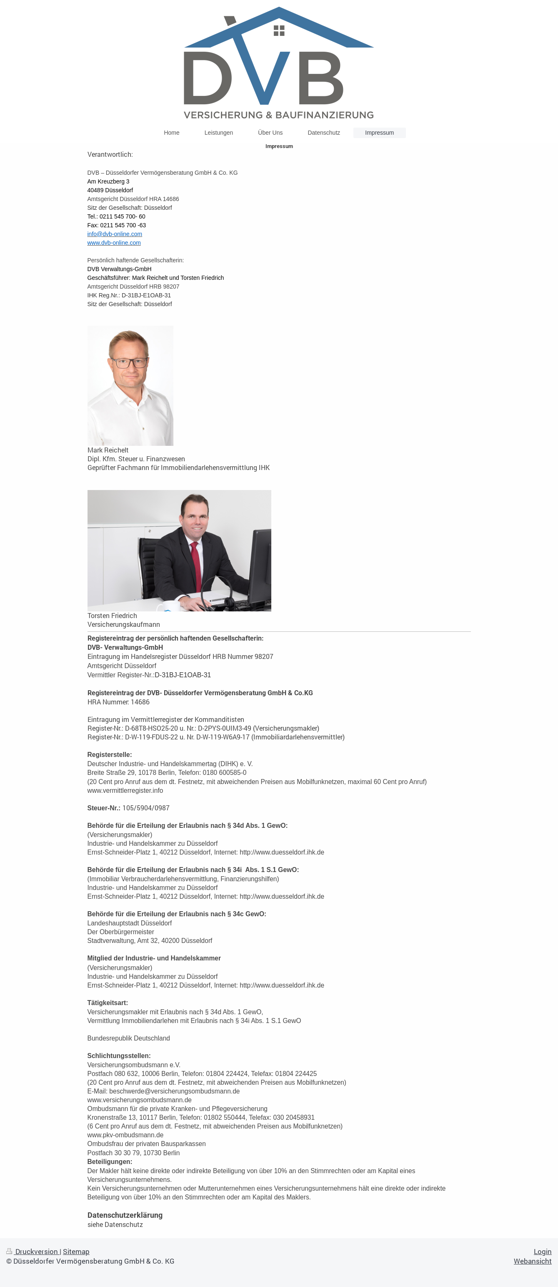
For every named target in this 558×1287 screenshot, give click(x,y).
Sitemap (76, 1251)
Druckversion (33, 1251)
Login (543, 1251)
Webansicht (533, 1261)
